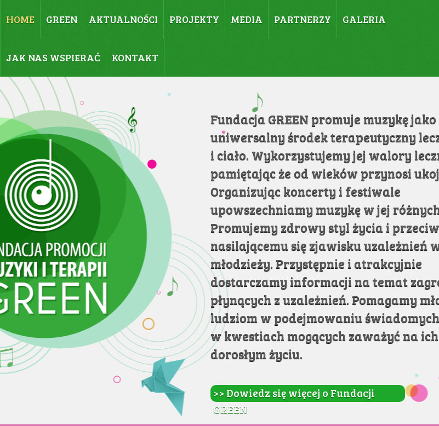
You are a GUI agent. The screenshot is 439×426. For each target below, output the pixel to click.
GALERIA (364, 19)
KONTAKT (135, 57)
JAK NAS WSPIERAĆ (53, 57)
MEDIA (247, 19)
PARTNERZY (302, 19)
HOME (20, 19)
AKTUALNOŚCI (123, 19)
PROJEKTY (194, 19)
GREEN (61, 19)
